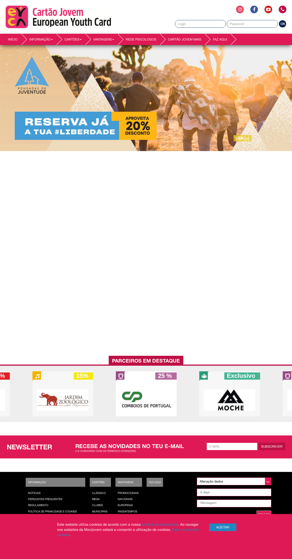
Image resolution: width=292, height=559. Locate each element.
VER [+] (242, 138)
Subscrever (272, 446)
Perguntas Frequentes (45, 499)
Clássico (99, 493)
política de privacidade (160, 524)
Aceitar (222, 527)
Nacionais (125, 499)
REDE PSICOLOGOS (141, 39)
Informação (37, 482)
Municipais (100, 511)
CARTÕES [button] (73, 39)
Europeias (125, 505)
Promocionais (128, 493)
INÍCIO (13, 39)
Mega (96, 499)
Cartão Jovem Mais (184, 39)
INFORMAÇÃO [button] (41, 39)
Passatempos (127, 511)
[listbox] (234, 481)
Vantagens (125, 482)
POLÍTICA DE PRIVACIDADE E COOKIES (52, 511)
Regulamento (38, 505)
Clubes (97, 505)
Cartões (98, 482)
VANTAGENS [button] (103, 39)
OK (283, 24)
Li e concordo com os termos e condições (105, 450)
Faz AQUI (220, 39)
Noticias (34, 493)
